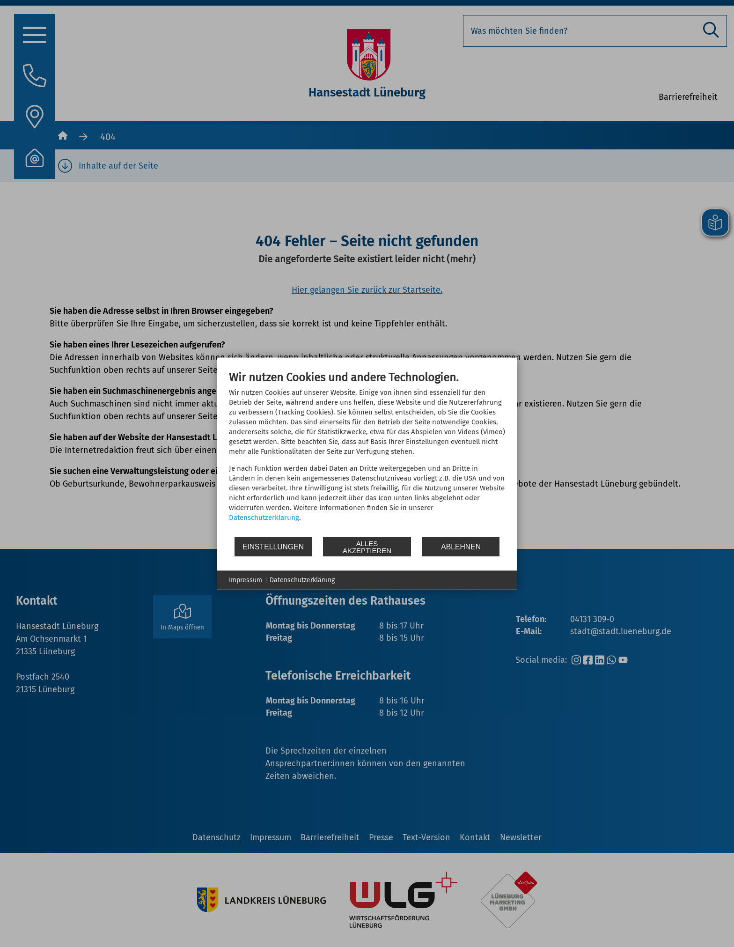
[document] (367, 453)
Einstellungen (273, 546)
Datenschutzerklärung (264, 517)
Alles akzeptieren (367, 546)
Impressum (245, 580)
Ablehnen (461, 546)
